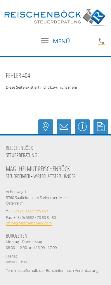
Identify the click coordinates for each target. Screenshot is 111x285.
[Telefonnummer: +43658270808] (101, 41)
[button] (55, 41)
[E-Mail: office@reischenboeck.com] (66, 129)
